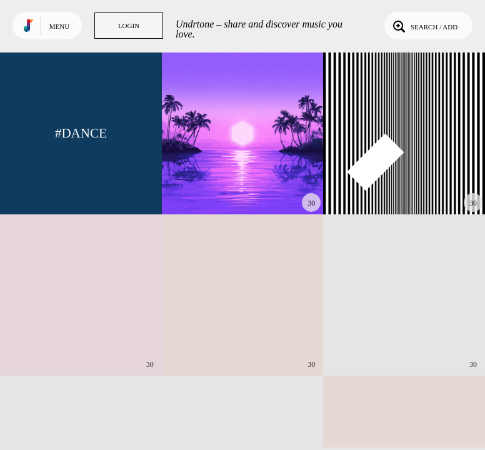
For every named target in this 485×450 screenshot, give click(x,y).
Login (128, 25)
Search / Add (424, 25)
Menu (59, 26)
